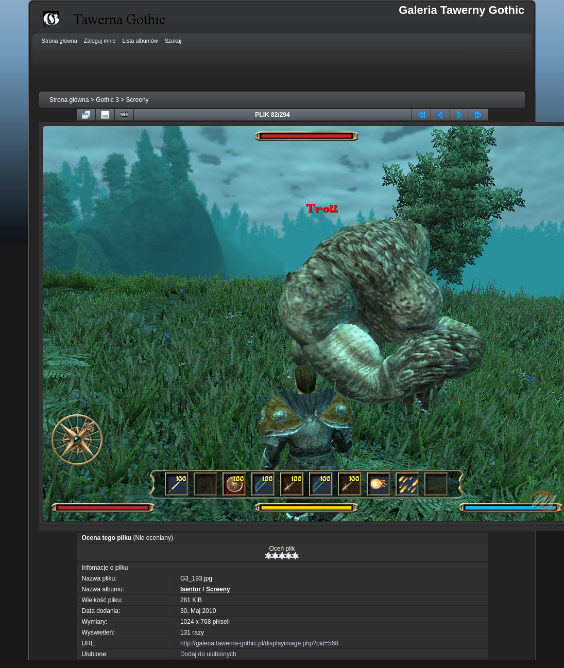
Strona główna (69, 99)
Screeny (137, 99)
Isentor (190, 589)
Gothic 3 (107, 99)
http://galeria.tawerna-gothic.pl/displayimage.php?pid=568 (259, 643)
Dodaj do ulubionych (208, 654)
